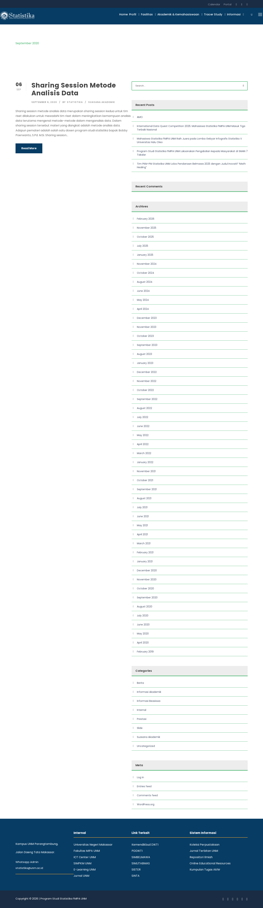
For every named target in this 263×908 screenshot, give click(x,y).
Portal (227, 4)
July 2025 (142, 246)
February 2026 (145, 219)
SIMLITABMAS (141, 863)
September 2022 (147, 399)
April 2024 (143, 309)
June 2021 (143, 516)
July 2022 (142, 417)
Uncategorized (146, 746)
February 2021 (145, 552)
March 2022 (144, 453)
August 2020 (144, 606)
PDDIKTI (137, 851)
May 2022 (143, 435)
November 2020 (146, 579)
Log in (140, 777)
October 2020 (145, 588)
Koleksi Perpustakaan (204, 845)
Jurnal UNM (81, 876)
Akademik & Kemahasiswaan (178, 14)
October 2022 (145, 390)
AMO (140, 117)
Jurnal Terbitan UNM (204, 851)
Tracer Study (213, 14)
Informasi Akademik (149, 692)
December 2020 (147, 570)
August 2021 (144, 498)
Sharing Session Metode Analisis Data (73, 89)
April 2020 (143, 642)
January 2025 (145, 255)
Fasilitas (147, 14)
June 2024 (143, 291)
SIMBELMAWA (141, 857)
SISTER (136, 870)
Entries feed (144, 786)
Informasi (234, 14)
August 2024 (144, 282)
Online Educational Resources (210, 863)
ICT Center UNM (85, 857)
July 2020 (142, 615)
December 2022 (147, 372)
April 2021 (142, 534)
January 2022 (145, 462)
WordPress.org (145, 804)
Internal (141, 710)
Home (123, 14)
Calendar (214, 4)
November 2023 (146, 327)
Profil (132, 14)
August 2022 (144, 408)
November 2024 (147, 264)
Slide (140, 728)
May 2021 (142, 525)
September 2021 (147, 489)
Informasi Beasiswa (148, 701)
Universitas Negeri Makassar (93, 845)
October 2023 (145, 336)
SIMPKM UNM (82, 863)
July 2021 (142, 507)
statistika (75, 102)
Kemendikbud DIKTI (145, 845)
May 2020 (143, 633)
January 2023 (145, 363)
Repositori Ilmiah (201, 857)
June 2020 (143, 624)
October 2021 (145, 480)
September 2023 (147, 345)
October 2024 (145, 273)
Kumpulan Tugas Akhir (205, 870)
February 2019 (145, 651)
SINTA (136, 876)
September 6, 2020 (44, 102)
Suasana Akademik (101, 102)
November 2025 (146, 228)
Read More (29, 148)
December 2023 (147, 318)
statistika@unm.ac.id (29, 868)
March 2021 (143, 543)
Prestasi (141, 719)
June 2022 (143, 426)
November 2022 (146, 381)
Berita (140, 683)
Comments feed (147, 795)
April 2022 (143, 444)
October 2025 (145, 237)
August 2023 (144, 354)
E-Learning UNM (85, 870)
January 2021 (145, 561)
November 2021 (146, 471)
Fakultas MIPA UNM (87, 851)
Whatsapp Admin (27, 862)
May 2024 (143, 300)
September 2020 (147, 597)
